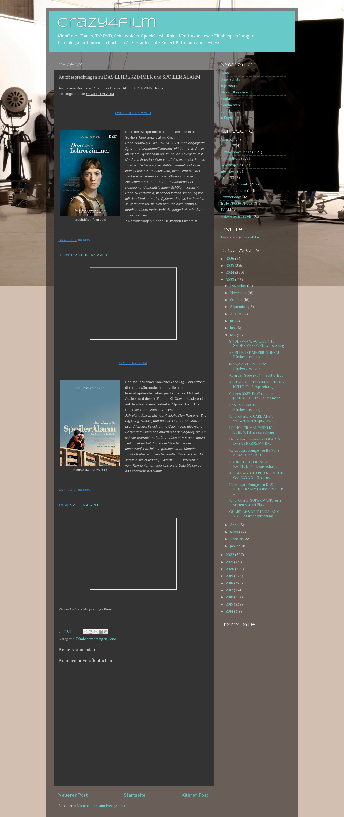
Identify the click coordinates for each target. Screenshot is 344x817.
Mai (233, 335)
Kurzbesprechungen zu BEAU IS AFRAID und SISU (254, 453)
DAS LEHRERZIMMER (89, 255)
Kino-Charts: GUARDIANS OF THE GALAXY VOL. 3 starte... (257, 475)
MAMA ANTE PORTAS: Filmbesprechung (247, 366)
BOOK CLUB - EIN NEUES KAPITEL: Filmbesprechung (253, 464)
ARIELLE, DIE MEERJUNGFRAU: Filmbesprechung (255, 355)
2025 (230, 266)
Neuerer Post (73, 795)
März (234, 532)
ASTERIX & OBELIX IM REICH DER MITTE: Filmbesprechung (257, 384)
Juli (232, 321)
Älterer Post (195, 795)
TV (222, 210)
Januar (235, 546)
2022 (230, 555)
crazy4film (107, 23)
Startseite (135, 795)
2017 (230, 590)
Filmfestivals (230, 159)
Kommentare (230, 105)
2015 (230, 604)
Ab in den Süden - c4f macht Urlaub (256, 375)
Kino (112, 639)
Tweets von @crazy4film (239, 237)
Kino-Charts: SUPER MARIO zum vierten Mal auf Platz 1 (255, 503)
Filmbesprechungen (91, 639)
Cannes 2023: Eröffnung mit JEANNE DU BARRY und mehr (254, 396)
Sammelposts (231, 197)
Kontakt (226, 99)
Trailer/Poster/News (236, 204)
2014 (230, 611)
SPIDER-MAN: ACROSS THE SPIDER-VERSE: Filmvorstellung (256, 343)
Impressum (229, 86)
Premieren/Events (234, 184)
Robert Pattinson (233, 191)
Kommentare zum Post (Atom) (101, 806)
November (239, 293)
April (234, 525)
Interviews (228, 171)
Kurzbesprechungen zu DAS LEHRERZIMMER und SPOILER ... (256, 489)
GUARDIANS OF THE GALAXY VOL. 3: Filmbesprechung (254, 514)
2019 (230, 576)
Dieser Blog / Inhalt (235, 92)
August (236, 314)
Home (225, 73)
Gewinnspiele (230, 165)
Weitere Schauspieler (236, 216)
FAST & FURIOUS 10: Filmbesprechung (245, 407)
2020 (230, 569)
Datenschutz (230, 79)
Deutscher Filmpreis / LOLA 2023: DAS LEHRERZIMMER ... (256, 441)
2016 (230, 597)
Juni (233, 328)
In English (228, 118)
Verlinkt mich (230, 111)
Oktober (237, 300)
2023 (230, 280)
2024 (230, 273)
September (239, 307)
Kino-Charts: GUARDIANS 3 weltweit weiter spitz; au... (251, 419)
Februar (236, 539)
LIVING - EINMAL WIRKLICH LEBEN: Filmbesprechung (252, 430)
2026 (230, 259)
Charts (225, 146)
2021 (230, 562)
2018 (230, 583)
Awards (226, 140)
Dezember (238, 286)
